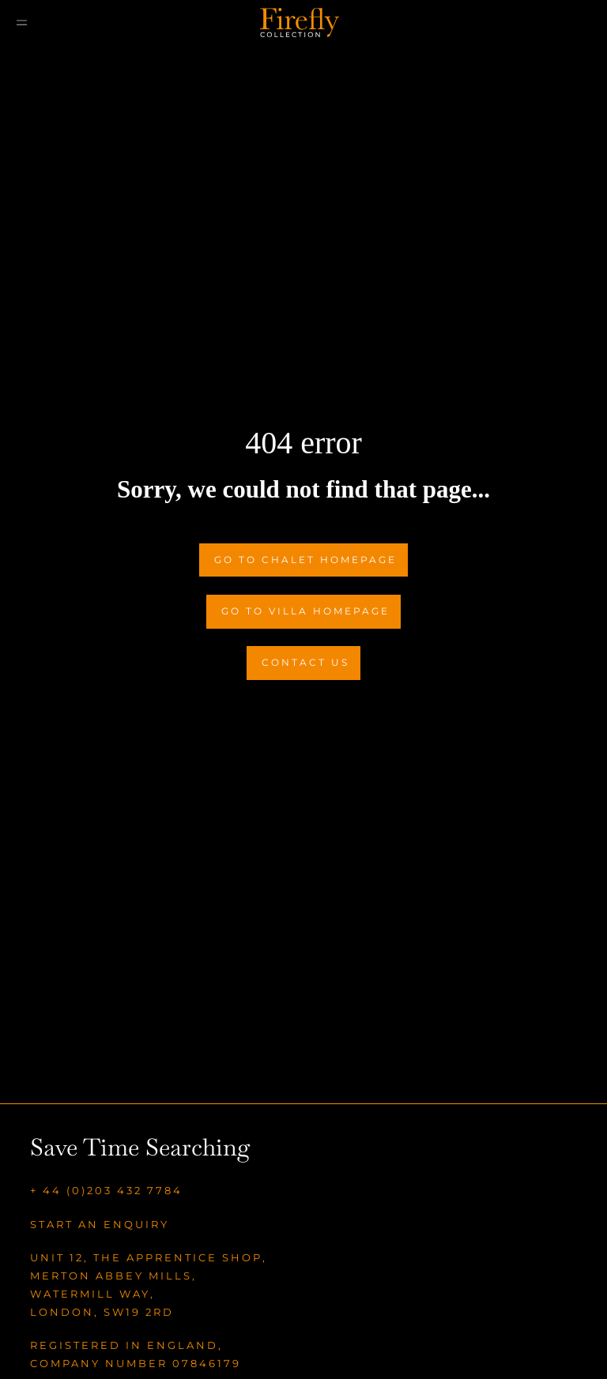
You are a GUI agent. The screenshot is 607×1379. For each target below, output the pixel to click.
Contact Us (305, 662)
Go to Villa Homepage (305, 611)
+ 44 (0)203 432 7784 (106, 1190)
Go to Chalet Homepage (305, 560)
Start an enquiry (99, 1224)
